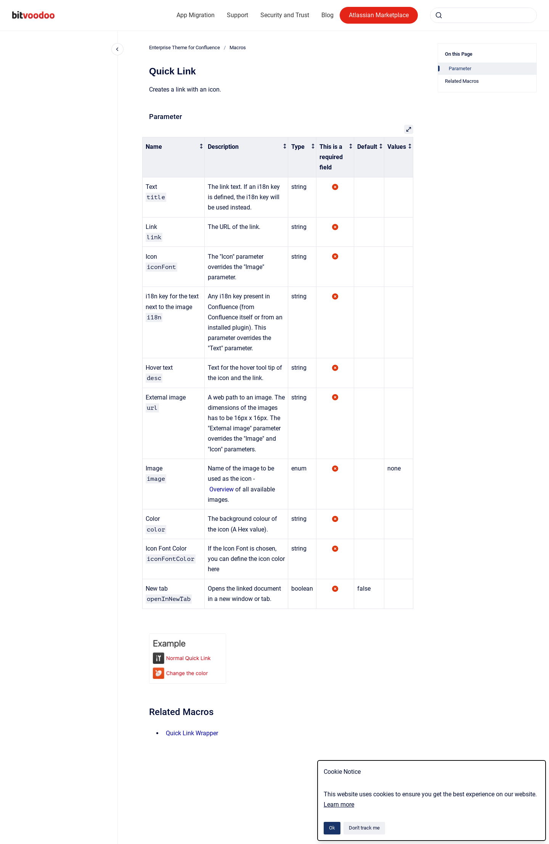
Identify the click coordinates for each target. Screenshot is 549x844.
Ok (332, 828)
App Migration (196, 15)
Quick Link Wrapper (192, 733)
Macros (238, 47)
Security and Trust (284, 15)
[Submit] (439, 15)
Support (237, 15)
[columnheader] (174, 157)
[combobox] (483, 15)
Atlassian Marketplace (379, 15)
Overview (221, 489)
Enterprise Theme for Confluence (184, 47)
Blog (327, 15)
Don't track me (364, 828)
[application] (547, 842)
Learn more (339, 804)
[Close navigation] (117, 49)
